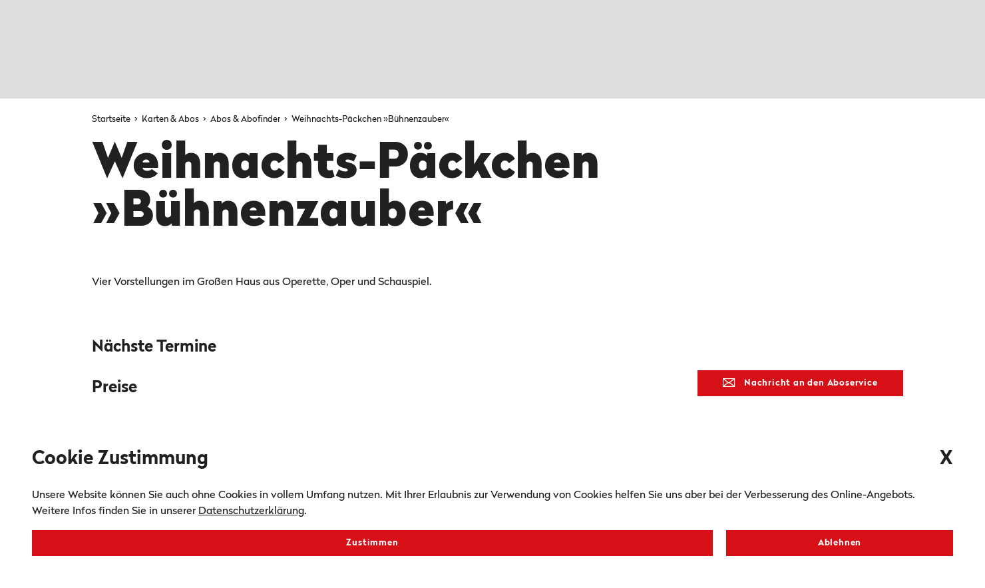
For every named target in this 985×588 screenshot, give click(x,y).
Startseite (112, 119)
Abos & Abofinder (246, 119)
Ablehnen (839, 543)
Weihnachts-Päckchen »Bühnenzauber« (370, 119)
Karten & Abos (171, 119)
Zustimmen (372, 543)
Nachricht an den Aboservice (800, 383)
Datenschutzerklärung (251, 511)
